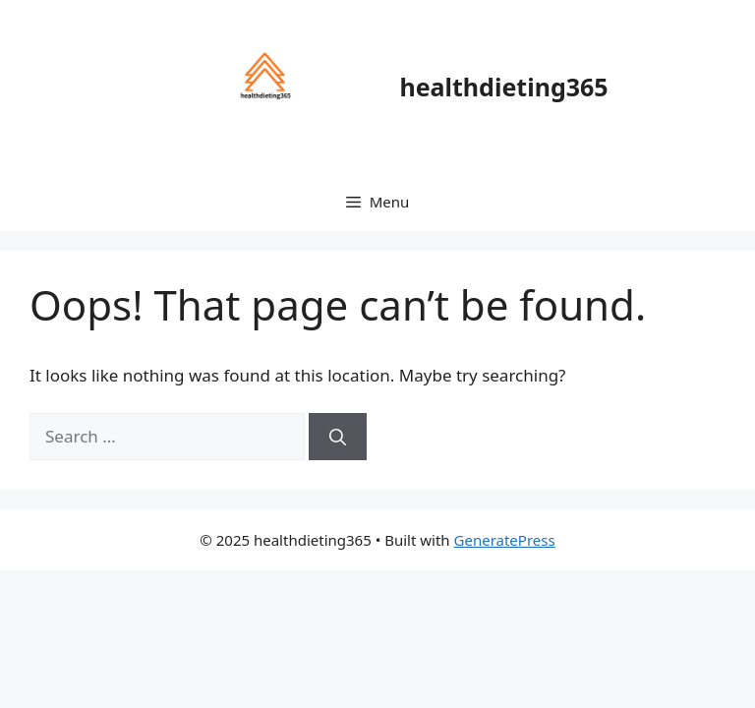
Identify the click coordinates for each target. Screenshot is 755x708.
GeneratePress (504, 540)
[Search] (338, 436)
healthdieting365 (503, 86)
